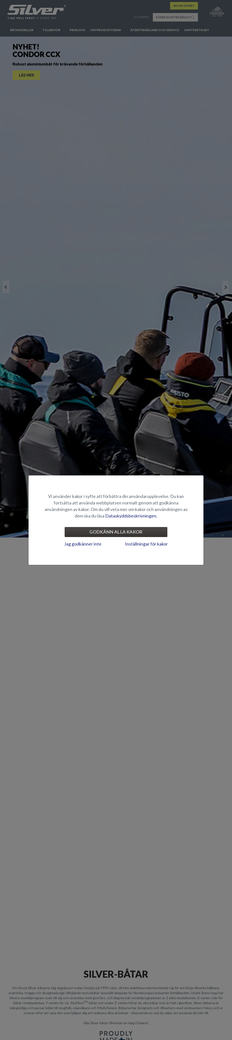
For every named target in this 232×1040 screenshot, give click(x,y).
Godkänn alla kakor (115, 532)
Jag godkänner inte (82, 544)
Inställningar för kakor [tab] (146, 544)
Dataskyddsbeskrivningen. (131, 515)
